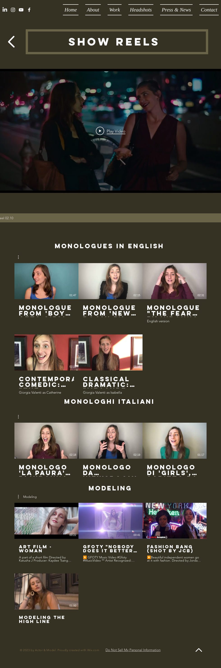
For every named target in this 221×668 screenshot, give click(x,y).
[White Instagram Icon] (13, 10)
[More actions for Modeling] (27, 497)
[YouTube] (21, 10)
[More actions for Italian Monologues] (20, 416)
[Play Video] (110, 130)
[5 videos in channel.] (110, 328)
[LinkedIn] (5, 10)
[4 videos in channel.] (110, 568)
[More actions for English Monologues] (20, 257)
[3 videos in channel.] (110, 449)
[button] (20, 257)
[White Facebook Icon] (29, 10)
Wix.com (93, 650)
